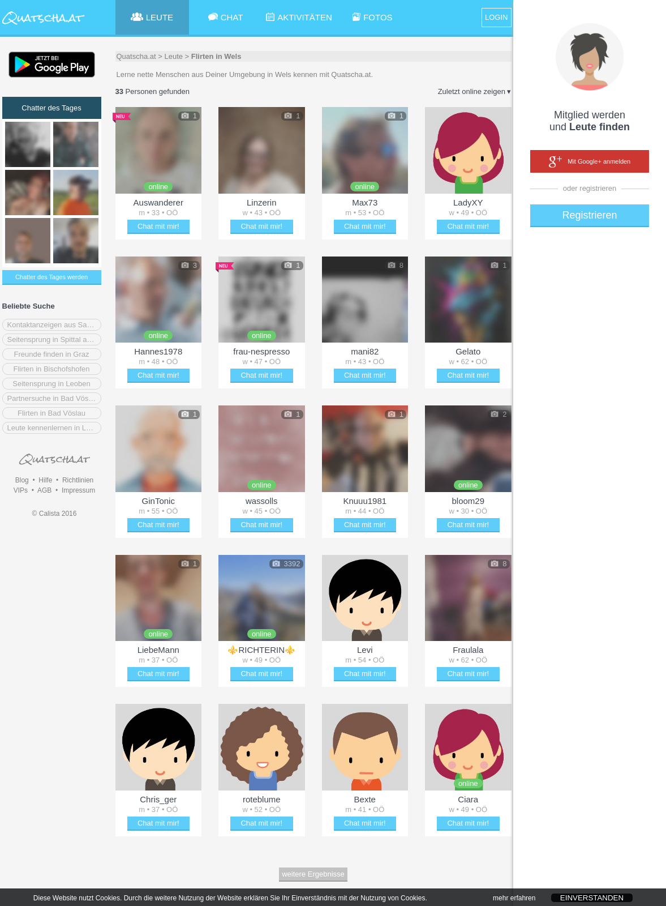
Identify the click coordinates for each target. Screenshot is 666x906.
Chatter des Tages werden (51, 276)
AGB (44, 490)
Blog (22, 480)
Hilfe (45, 480)
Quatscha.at (136, 56)
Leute (173, 56)
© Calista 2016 (54, 514)
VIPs (21, 490)
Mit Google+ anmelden (589, 162)
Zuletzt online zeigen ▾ (475, 91)
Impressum (78, 490)
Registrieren (589, 215)
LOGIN (496, 17)
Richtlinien (77, 480)
